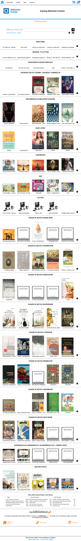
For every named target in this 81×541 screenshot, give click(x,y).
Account (31, 2)
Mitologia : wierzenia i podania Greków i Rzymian (16, 501)
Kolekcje (19, 32)
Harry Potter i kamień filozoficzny (13, 504)
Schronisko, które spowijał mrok (36, 505)
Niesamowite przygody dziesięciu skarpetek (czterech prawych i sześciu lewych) (23, 502)
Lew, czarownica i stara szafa (12, 499)
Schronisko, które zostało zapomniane (61, 504)
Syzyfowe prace (56, 505)
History (18, 2)
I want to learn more (33, 539)
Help (24, 2)
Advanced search (11, 32)
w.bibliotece (43, 516)
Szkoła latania (9, 505)
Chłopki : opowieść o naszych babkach (37, 501)
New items (10, 2)
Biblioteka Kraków (40, 21)
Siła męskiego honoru (57, 502)
